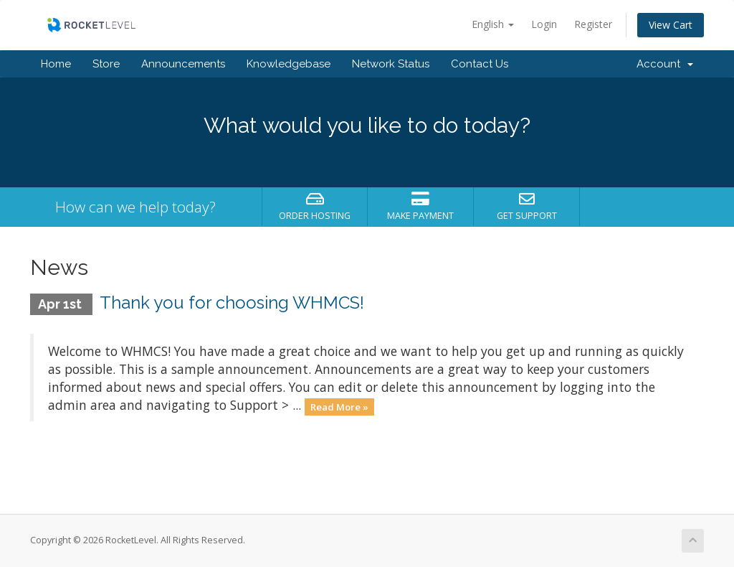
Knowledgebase (288, 63)
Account (665, 63)
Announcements (183, 63)
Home (56, 63)
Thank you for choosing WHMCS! (232, 302)
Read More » (339, 406)
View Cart (670, 25)
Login (544, 24)
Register (593, 24)
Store (106, 63)
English (493, 24)
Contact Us (479, 63)
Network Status (390, 63)
